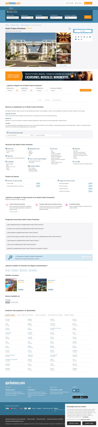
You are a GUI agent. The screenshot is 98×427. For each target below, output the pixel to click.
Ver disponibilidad (85, 90)
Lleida (51, 341)
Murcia (74, 346)
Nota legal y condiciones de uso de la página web (15, 419)
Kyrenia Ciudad (14, 302)
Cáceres (7, 328)
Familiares (32, 270)
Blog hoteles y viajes (56, 389)
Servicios (47, 100)
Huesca (74, 337)
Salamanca (30, 355)
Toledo (51, 364)
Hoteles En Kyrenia (25, 25)
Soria (74, 359)
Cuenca (52, 332)
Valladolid (7, 368)
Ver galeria (63, 65)
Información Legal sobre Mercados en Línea (14, 421)
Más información (57, 100)
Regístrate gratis (14, 211)
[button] (88, 3)
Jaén (6, 341)
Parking (14, 270)
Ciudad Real (8, 332)
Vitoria (29, 368)
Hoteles (7, 25)
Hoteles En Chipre (14, 25)
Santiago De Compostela (11, 359)
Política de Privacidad (40, 419)
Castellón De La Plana (55, 328)
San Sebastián (53, 355)
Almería (74, 319)
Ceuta (74, 328)
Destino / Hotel (10, 15)
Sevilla (51, 359)
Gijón (74, 332)
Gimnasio (23, 270)
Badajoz (30, 323)
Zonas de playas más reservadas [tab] (25, 315)
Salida (39, 15)
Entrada (24, 15)
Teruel (29, 364)
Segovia (30, 359)
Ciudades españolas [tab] (10, 315)
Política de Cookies (31, 419)
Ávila (6, 323)
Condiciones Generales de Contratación (55, 419)
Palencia (52, 350)
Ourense (7, 350)
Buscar (87, 17)
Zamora (52, 368)
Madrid (29, 346)
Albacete (30, 319)
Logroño (74, 341)
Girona (7, 337)
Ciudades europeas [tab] (69, 315)
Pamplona (75, 350)
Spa (8, 270)
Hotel (39, 100)
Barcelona (52, 323)
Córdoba (30, 332)
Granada (30, 337)
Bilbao (74, 323)
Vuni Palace (21, 280)
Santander (75, 355)
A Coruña (7, 319)
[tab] (49, 225)
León (29, 341)
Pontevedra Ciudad (10, 355)
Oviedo (29, 350)
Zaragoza (75, 368)
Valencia (75, 364)
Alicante (52, 319)
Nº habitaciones (54, 15)
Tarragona (7, 364)
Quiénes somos (10, 389)
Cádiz (29, 328)
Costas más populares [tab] (40, 315)
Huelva (52, 337)
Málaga (52, 346)
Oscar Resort (51, 280)
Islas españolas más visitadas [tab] (55, 315)
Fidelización (31, 389)
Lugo (6, 346)
